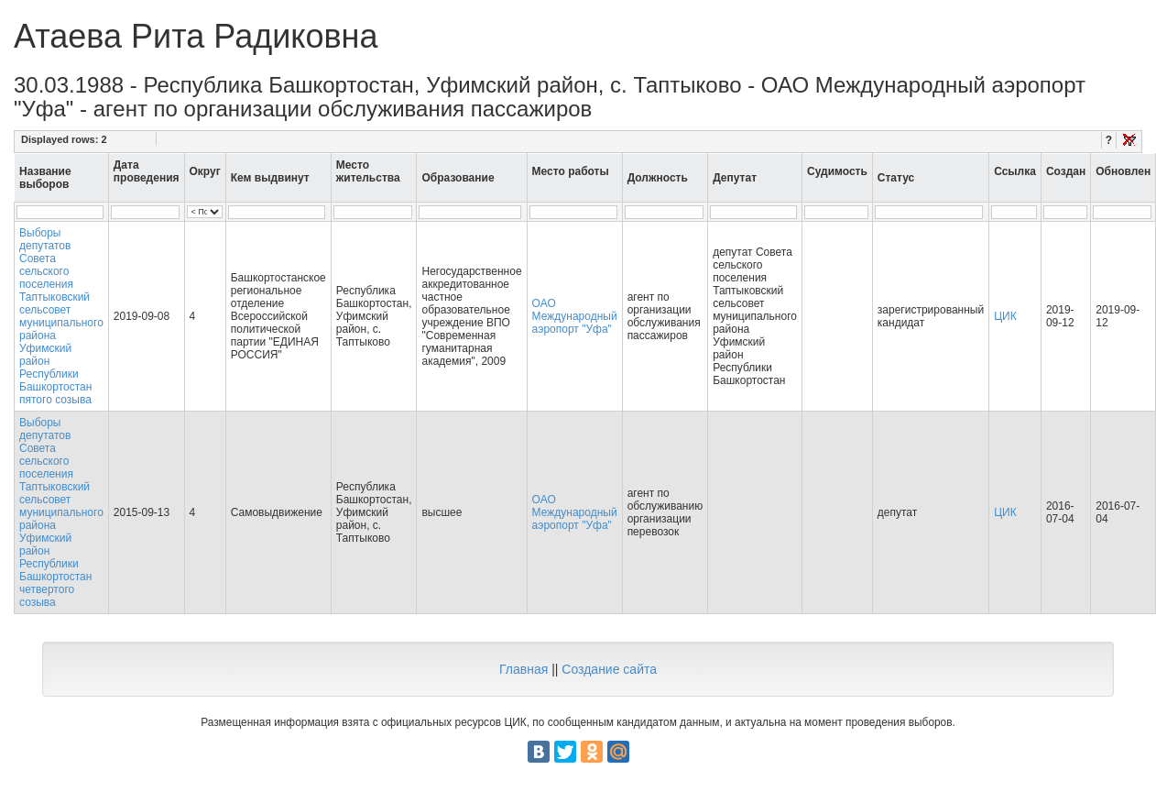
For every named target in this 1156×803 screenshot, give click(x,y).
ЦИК (1005, 316)
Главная (523, 669)
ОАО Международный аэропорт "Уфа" (574, 316)
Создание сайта (609, 669)
